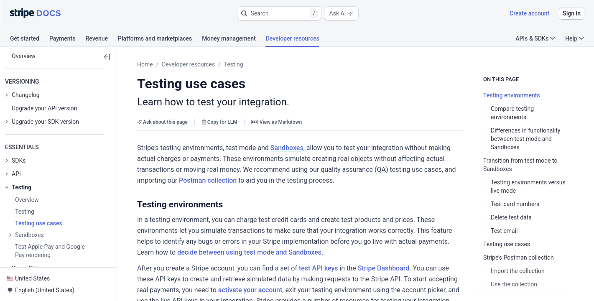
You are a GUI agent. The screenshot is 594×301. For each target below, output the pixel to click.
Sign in (572, 13)
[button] (279, 13)
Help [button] (574, 38)
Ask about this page (162, 122)
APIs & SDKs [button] (535, 38)
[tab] (29, 40)
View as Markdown (276, 122)
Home (145, 64)
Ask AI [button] (341, 13)
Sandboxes (286, 148)
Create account (529, 13)
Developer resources (188, 64)
